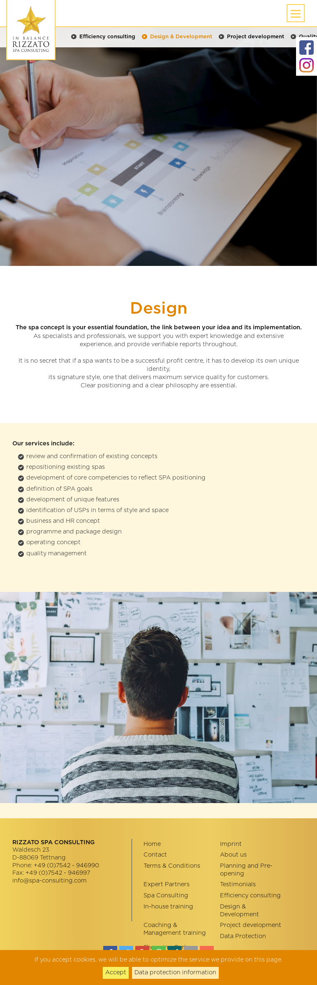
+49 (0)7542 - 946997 (57, 873)
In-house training (168, 906)
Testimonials (238, 884)
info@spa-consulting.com (49, 881)
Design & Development (181, 37)
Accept (115, 972)
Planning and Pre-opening (246, 870)
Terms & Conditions (171, 866)
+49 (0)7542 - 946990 (66, 865)
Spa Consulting (165, 895)
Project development (255, 37)
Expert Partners (166, 884)
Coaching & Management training (174, 929)
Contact (155, 855)
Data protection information (175, 972)
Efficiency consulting (107, 37)
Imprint (231, 844)
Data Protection (243, 936)
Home (152, 844)
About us (233, 855)
